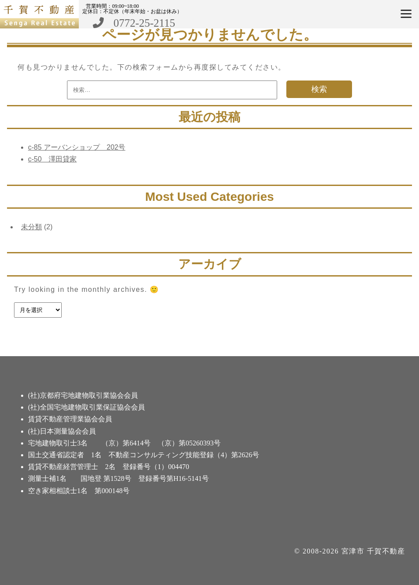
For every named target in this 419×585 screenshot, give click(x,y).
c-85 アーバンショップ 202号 (76, 147)
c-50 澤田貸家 (52, 159)
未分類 (31, 227)
